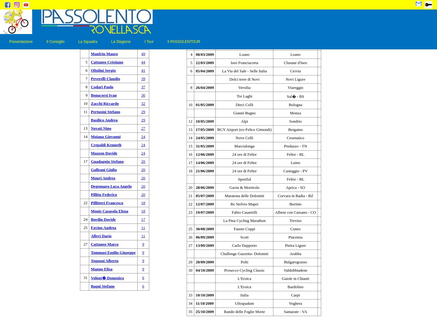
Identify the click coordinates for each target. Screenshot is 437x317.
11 (143, 227)
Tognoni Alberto (104, 260)
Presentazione (21, 42)
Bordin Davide (103, 219)
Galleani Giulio (104, 169)
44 (143, 62)
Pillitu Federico (104, 194)
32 (143, 103)
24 (143, 136)
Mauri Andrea (103, 178)
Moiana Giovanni (105, 136)
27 (143, 128)
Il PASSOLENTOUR (183, 42)
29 (143, 111)
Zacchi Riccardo (105, 103)
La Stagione (121, 42)
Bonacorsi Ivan (103, 95)
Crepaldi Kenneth (106, 145)
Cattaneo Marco (104, 244)
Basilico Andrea (104, 120)
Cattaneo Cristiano (107, 62)
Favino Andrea (103, 227)
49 (143, 54)
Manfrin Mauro (104, 54)
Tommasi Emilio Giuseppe (113, 252)
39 (143, 78)
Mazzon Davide (104, 153)
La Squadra (87, 42)
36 (143, 95)
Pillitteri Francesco (107, 203)
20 (143, 161)
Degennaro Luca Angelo (111, 186)
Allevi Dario (101, 236)
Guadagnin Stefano (107, 161)
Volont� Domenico (107, 278)
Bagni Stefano (103, 286)
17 (143, 219)
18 (143, 203)
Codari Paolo (102, 87)
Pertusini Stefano (105, 111)
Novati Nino (101, 128)
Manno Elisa (101, 269)
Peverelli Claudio (105, 78)
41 (143, 70)
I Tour (149, 42)
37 (143, 87)
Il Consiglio (56, 42)
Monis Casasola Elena (109, 211)
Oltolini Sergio (103, 70)
